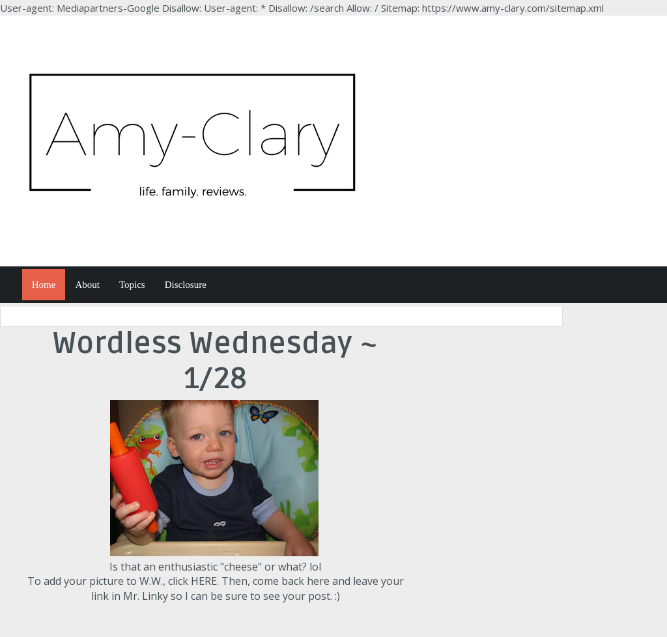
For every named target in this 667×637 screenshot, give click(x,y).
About (87, 284)
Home (44, 284)
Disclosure (185, 284)
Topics (132, 284)
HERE (204, 581)
